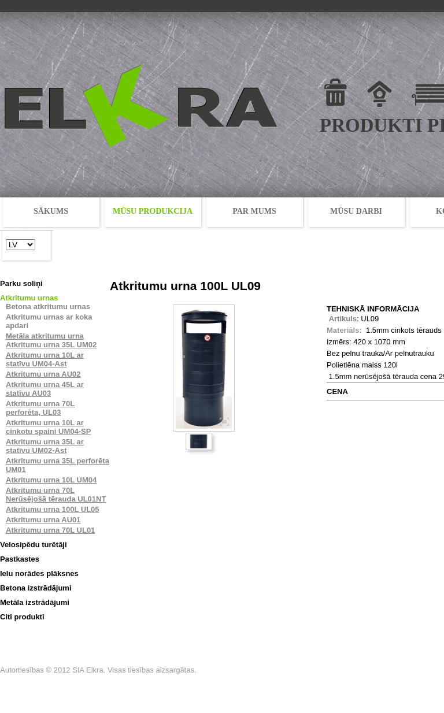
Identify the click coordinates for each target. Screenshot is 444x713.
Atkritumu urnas (29, 298)
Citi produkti (22, 616)
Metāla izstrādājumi (34, 602)
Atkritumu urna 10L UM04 (51, 480)
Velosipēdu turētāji (33, 544)
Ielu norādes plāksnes (39, 573)
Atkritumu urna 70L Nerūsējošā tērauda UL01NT (56, 494)
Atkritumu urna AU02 (43, 374)
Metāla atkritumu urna (45, 336)
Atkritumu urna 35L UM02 (51, 344)
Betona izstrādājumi (36, 588)
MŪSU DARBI (356, 211)
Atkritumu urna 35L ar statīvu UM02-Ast (45, 446)
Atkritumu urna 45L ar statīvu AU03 (45, 389)
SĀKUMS (51, 211)
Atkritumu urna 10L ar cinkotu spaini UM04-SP (48, 427)
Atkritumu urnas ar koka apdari (49, 321)
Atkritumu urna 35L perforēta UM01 (57, 465)
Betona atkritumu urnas (48, 306)
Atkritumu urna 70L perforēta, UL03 (40, 408)
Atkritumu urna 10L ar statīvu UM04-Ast (45, 359)
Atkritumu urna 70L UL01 (50, 530)
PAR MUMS (254, 211)
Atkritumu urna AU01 (43, 519)
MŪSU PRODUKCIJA (153, 211)
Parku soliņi (21, 283)
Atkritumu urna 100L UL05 (52, 509)
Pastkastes (19, 559)
